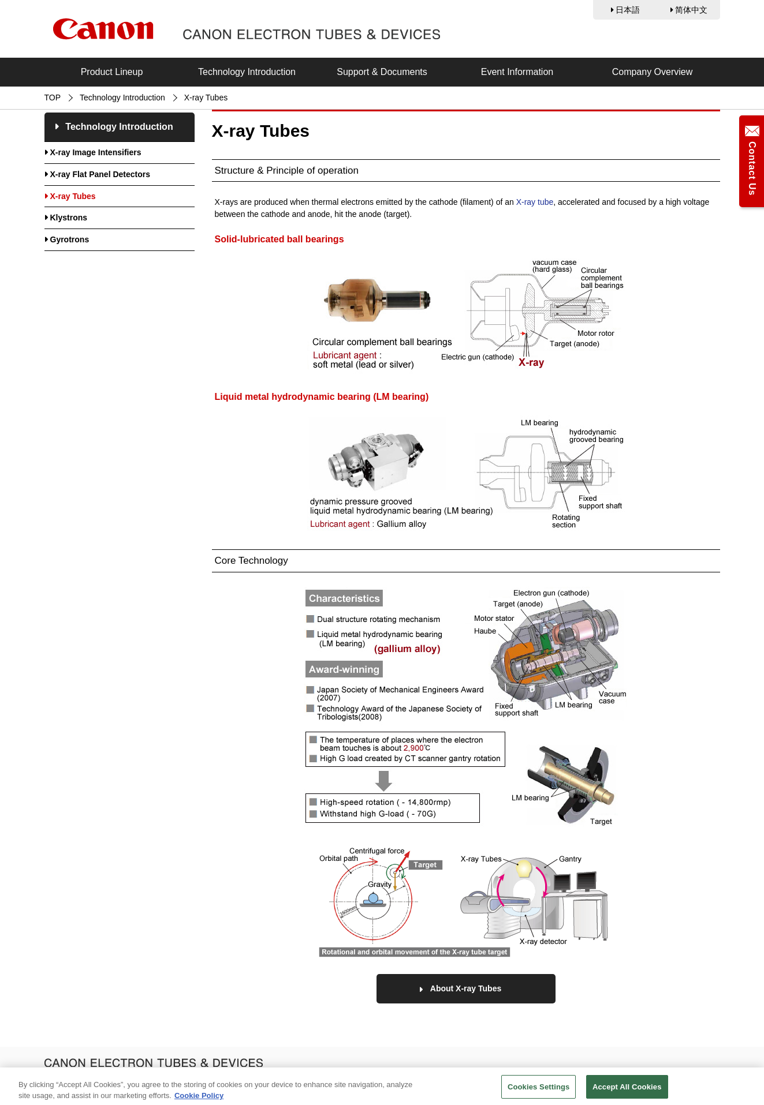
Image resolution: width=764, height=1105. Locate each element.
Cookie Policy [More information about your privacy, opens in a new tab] (198, 1097)
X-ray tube (535, 202)
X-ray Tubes (73, 196)
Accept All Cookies (627, 1089)
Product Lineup (112, 72)
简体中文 (691, 9)
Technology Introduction (247, 72)
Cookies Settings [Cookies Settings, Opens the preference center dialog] (539, 1089)
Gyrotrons (70, 239)
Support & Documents (382, 72)
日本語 (628, 9)
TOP (52, 97)
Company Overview (652, 72)
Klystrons (69, 217)
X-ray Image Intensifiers (95, 152)
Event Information (517, 72)
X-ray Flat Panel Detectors (100, 174)
